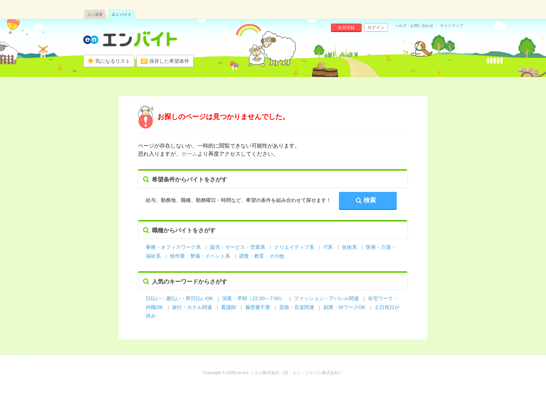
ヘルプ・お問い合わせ (414, 26)
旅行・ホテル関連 (193, 307)
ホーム (189, 154)
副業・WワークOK (345, 307)
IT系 (328, 247)
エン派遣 (95, 14)
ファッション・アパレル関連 (327, 298)
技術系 (349, 247)
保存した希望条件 (169, 61)
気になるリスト (112, 61)
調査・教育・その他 (261, 256)
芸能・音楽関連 (296, 307)
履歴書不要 (258, 307)
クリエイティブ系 (294, 247)
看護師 (228, 307)
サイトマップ (451, 26)
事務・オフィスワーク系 (173, 247)
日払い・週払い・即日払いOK (179, 298)
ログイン (375, 27)
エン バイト (121, 14)
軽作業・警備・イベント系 (200, 256)
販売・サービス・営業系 (237, 247)
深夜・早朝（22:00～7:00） (253, 298)
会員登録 (346, 27)
